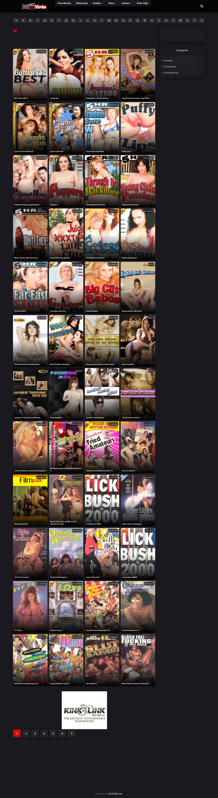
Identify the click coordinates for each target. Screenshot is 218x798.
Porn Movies (50, 6)
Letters (114, 6)
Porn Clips (131, 6)
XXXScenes (68, 6)
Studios (84, 6)
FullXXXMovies (115, 793)
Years (99, 6)
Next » (71, 733)
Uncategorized (171, 72)
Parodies (169, 60)
